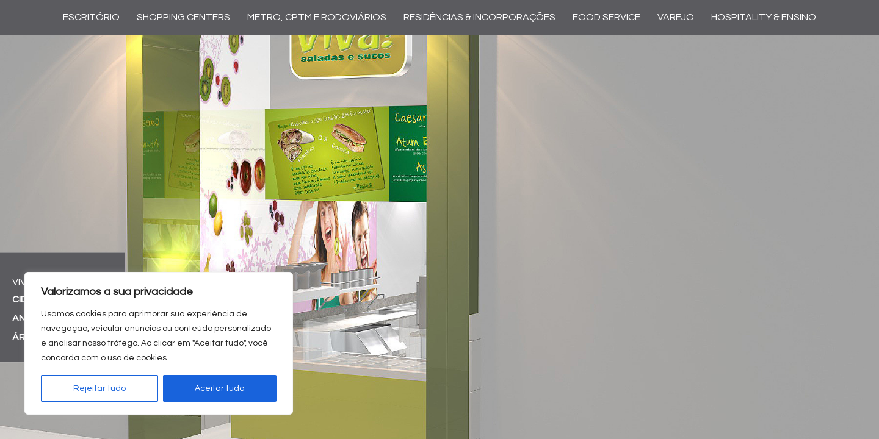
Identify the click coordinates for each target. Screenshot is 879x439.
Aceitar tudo (219, 388)
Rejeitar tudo (99, 388)
